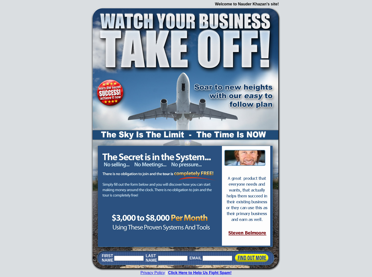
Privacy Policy (153, 273)
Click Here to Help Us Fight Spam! (200, 273)
